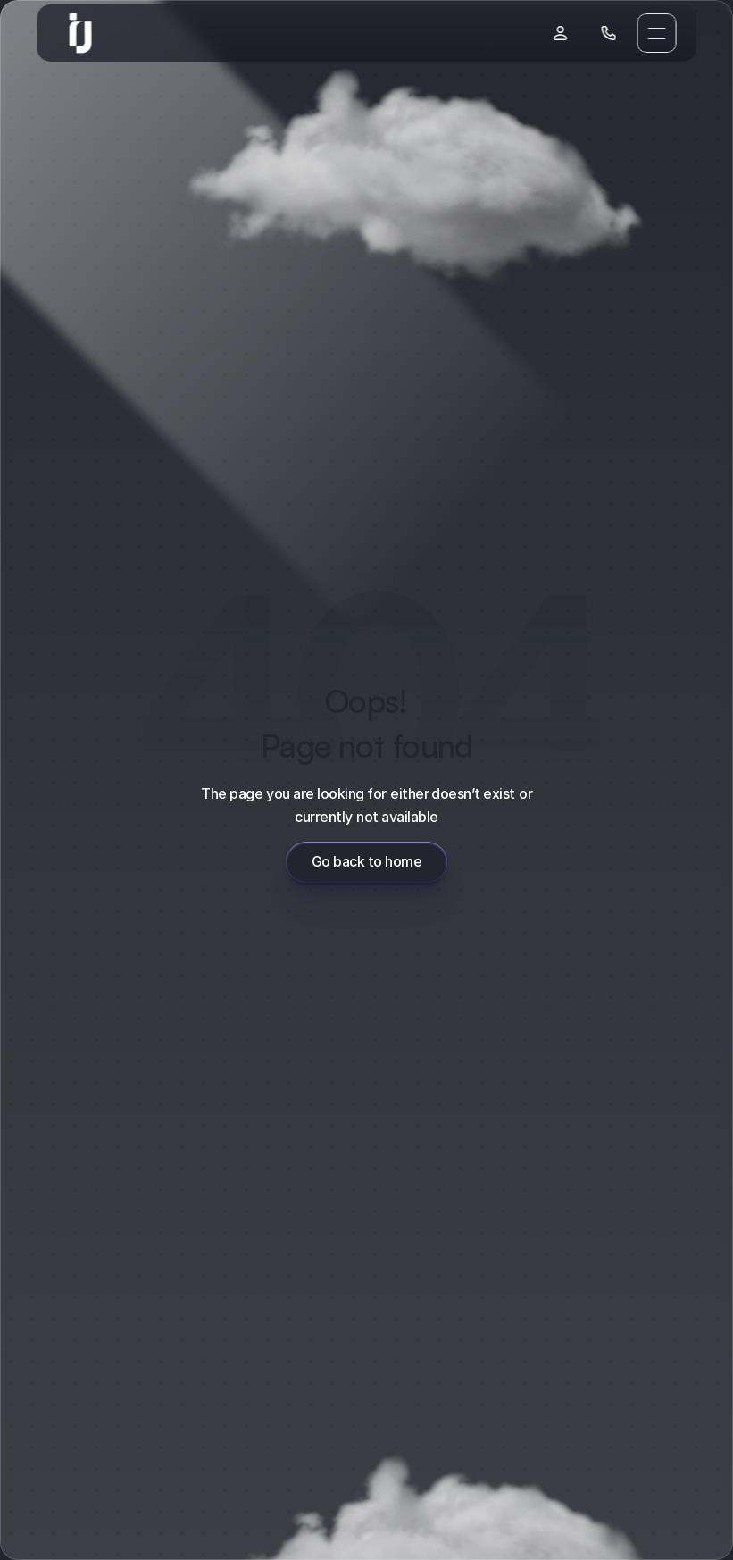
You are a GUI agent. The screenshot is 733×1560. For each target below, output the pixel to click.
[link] (81, 33)
